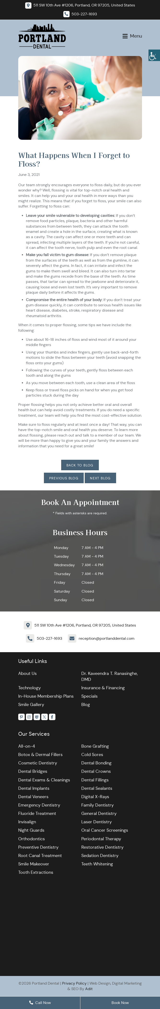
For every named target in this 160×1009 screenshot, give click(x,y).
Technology (29, 687)
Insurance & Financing (103, 687)
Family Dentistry (97, 805)
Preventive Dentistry (38, 847)
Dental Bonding (96, 763)
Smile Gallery (31, 704)
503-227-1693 (49, 638)
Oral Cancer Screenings (104, 830)
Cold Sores (92, 754)
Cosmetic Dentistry (37, 763)
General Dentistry (99, 813)
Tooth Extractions (35, 872)
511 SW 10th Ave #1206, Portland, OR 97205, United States (85, 625)
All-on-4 (26, 746)
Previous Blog (63, 478)
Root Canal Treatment (40, 855)
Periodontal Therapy (101, 838)
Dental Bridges (32, 771)
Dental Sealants (96, 788)
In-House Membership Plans (46, 696)
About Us (27, 673)
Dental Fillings (95, 780)
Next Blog (100, 478)
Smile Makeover (33, 864)
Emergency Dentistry (39, 805)
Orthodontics (31, 838)
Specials (89, 696)
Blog (85, 704)
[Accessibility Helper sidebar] (154, 55)
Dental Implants (33, 788)
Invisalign (27, 822)
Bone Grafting (95, 746)
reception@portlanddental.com (106, 638)
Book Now (120, 1002)
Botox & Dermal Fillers (40, 754)
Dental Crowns (96, 771)
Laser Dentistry (96, 822)
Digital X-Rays (95, 796)
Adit (89, 989)
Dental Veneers (33, 796)
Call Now (40, 1002)
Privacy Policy (74, 983)
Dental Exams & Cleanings (44, 780)
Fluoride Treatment (37, 813)
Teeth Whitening (97, 864)
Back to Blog (80, 465)
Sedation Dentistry (100, 855)
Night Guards (31, 830)
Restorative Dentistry (102, 847)
